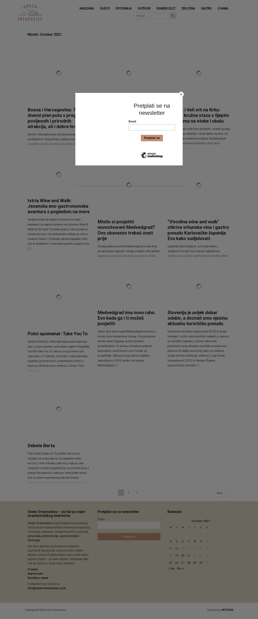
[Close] (181, 93)
